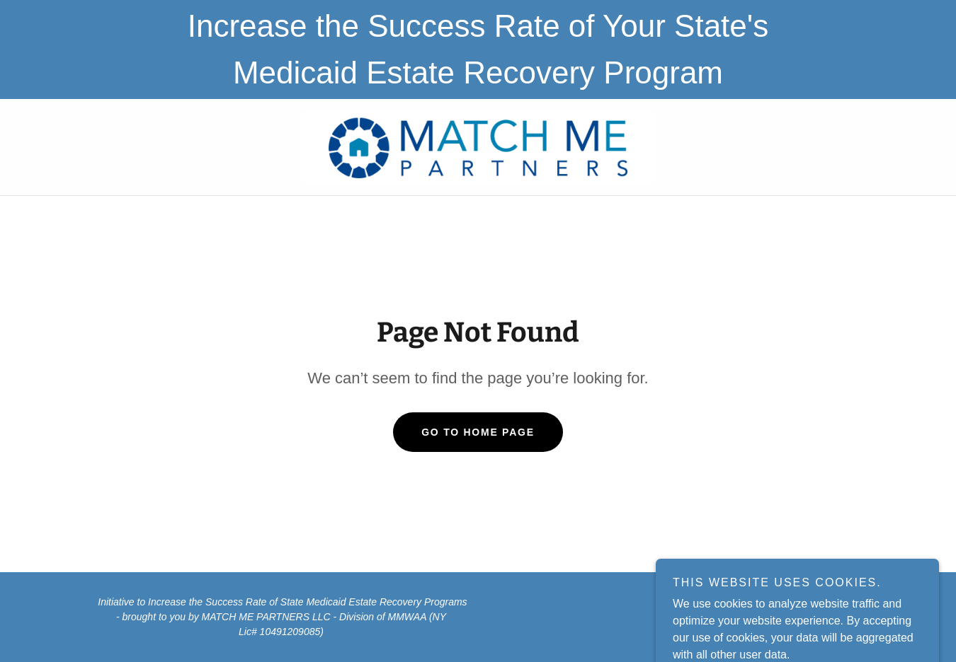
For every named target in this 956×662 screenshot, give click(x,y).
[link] (478, 146)
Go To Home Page (478, 432)
